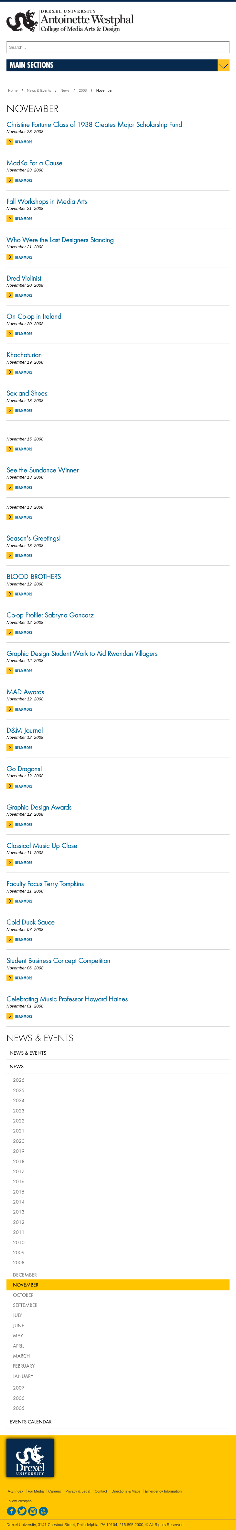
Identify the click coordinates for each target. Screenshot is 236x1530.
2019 (19, 1151)
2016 (19, 1181)
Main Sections (31, 64)
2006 (19, 1398)
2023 (19, 1110)
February (24, 1365)
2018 (19, 1161)
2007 (19, 1387)
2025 (19, 1090)
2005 (19, 1408)
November (25, 1284)
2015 (19, 1191)
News (65, 90)
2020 (19, 1141)
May (18, 1335)
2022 (19, 1120)
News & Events (39, 90)
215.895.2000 (131, 1525)
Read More (23, 142)
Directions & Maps (126, 1491)
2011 (19, 1232)
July (17, 1315)
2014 (19, 1201)
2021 (19, 1130)
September (25, 1305)
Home (12, 90)
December (25, 1274)
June (18, 1325)
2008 (83, 90)
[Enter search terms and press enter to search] (118, 47)
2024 (19, 1100)
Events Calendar (31, 1421)
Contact (101, 1491)
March (21, 1355)
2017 (19, 1171)
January (23, 1376)
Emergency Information (163, 1491)
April (18, 1345)
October (23, 1295)
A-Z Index (15, 1491)
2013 (19, 1211)
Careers (54, 1491)
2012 (19, 1222)
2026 (19, 1080)
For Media (36, 1491)
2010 (19, 1242)
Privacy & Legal (78, 1491)
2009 (19, 1252)
